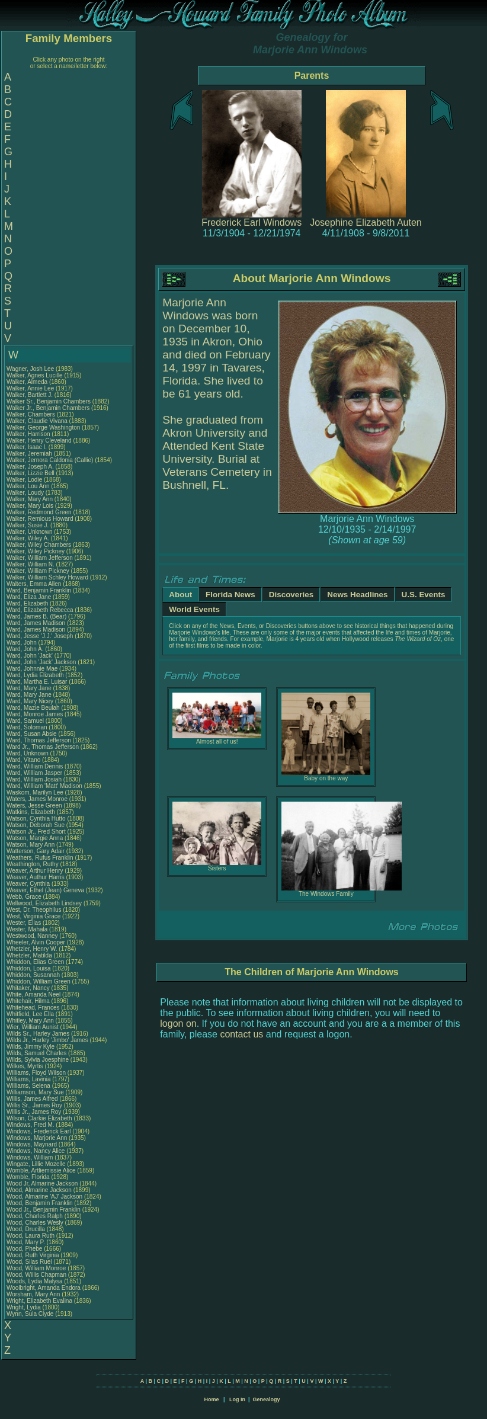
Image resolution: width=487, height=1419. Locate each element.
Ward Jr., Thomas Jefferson (43, 747)
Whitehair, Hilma (29, 1001)
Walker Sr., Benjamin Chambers (49, 401)
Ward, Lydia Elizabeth (35, 675)
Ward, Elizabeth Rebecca (40, 610)
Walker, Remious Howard (40, 518)
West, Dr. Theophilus (35, 910)
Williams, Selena (29, 1085)
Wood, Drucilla (27, 1229)
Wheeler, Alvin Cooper (36, 942)
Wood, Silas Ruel (29, 1261)
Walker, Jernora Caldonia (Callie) (50, 460)
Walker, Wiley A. (28, 538)
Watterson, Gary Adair (36, 851)
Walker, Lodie (25, 479)
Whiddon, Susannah (34, 975)
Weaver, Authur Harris (36, 877)
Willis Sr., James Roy (34, 1105)
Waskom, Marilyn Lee (35, 792)
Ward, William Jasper (34, 773)
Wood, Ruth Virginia (33, 1255)
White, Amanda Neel (33, 994)
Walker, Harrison (29, 434)
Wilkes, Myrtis (25, 1066)
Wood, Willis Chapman (36, 1274)
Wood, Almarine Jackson (39, 1190)
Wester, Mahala (28, 929)
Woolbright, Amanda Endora (44, 1288)
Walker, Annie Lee (30, 388)
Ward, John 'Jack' (30, 655)
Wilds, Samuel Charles (36, 1053)
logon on (178, 1023)
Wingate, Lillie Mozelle (36, 1164)
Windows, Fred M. (31, 1125)
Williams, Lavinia (29, 1079)
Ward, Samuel (26, 720)
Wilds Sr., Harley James (38, 1033)
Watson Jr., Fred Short (36, 831)
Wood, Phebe (25, 1248)
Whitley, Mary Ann (30, 1020)
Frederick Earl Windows (251, 222)
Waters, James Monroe (37, 799)
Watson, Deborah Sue (36, 825)
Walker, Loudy (26, 492)
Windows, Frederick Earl (39, 1131)
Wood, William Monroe (36, 1268)
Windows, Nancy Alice (36, 1151)
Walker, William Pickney (38, 571)
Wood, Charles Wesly (35, 1222)
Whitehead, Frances (34, 1007)
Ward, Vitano (24, 760)
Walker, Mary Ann (30, 499)
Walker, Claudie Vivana (37, 421)
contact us (241, 1034)
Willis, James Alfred (32, 1099)
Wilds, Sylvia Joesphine (38, 1059)
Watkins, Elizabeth (32, 812)
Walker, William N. (31, 564)
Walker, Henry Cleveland (39, 440)
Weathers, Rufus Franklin (40, 857)
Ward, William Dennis (35, 766)
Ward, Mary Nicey (30, 701)
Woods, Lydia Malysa (35, 1281)
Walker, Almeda (28, 382)
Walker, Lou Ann (28, 486)
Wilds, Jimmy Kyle (31, 1046)
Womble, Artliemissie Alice (41, 1170)
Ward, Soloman (28, 727)
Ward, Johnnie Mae (32, 668)
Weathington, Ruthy (33, 864)
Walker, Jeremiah (30, 453)
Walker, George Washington (43, 427)
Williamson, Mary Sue (35, 1092)
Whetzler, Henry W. (32, 949)
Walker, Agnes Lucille (35, 375)
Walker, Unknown (30, 531)
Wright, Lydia (25, 1307)
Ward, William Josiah (34, 779)
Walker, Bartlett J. (30, 395)
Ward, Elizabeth (28, 603)
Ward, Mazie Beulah (33, 707)
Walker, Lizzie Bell (31, 473)
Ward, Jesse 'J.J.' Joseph (40, 636)
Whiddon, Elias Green (35, 962)
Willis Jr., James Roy (34, 1112)
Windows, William (31, 1157)
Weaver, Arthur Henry (35, 870)
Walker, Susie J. (28, 525)
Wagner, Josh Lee (30, 369)
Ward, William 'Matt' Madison (44, 786)
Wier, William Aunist (33, 1027)
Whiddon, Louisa (29, 968)
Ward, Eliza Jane (29, 597)
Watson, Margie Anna (35, 838)
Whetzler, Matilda (30, 955)
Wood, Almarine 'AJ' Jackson (44, 1196)
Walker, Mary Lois (30, 505)
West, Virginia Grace (33, 916)
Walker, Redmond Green (39, 512)
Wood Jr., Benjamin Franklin (44, 1209)
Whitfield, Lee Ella (30, 1014)
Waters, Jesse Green (34, 805)
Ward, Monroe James (35, 714)
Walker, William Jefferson (40, 558)
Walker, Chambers (32, 414)
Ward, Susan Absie (32, 734)
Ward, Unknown (28, 753)
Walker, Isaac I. (27, 447)
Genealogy (266, 1399)
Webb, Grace (25, 896)
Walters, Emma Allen (34, 584)
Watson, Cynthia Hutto (36, 818)
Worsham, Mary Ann (33, 1294)
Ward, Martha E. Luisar (37, 681)
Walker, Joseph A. (30, 466)
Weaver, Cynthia (29, 883)
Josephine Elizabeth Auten (366, 222)
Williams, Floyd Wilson (36, 1072)
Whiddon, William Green (39, 981)
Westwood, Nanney (33, 936)
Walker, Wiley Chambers (39, 545)
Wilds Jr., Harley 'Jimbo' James (47, 1040)
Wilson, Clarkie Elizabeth (39, 1118)
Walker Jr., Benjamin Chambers (48, 408)
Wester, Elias (25, 923)
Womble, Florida (29, 1177)
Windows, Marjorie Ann (37, 1138)
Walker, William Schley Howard (47, 577)
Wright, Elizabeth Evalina (39, 1301)
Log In (237, 1399)
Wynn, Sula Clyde (30, 1314)
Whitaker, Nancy (29, 988)
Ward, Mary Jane (29, 688)
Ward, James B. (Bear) (36, 616)
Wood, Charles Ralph (35, 1216)
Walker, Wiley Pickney (36, 551)
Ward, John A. (25, 649)
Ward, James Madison (36, 623)
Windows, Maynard (33, 1144)
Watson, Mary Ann (31, 844)
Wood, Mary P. (26, 1242)
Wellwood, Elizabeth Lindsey (44, 903)
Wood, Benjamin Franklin (40, 1203)
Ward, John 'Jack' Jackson (41, 662)
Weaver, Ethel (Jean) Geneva (45, 890)
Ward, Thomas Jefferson (39, 740)
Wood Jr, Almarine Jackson (42, 1183)
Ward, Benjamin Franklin (39, 590)
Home (211, 1399)
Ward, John (23, 642)
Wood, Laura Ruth (31, 1235)
